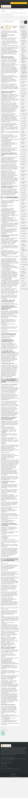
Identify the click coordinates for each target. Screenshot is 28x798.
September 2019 (24, 147)
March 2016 (24, 216)
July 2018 (24, 187)
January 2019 (23, 168)
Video (23, 266)
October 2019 (23, 143)
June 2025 (24, 91)
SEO (22, 252)
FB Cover (24, 235)
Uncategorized (7, 12)
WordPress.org (24, 288)
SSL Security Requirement (24, 259)
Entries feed (24, 282)
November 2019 (24, 139)
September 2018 (24, 182)
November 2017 (24, 211)
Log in (23, 280)
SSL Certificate (24, 255)
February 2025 (23, 96)
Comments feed (24, 286)
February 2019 (23, 164)
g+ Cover (23, 238)
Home (2, 12)
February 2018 (23, 200)
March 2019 (24, 161)
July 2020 (24, 116)
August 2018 (24, 185)
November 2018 (24, 175)
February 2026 (23, 82)
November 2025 (24, 86)
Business (23, 231)
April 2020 (24, 123)
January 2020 (23, 132)
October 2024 (23, 100)
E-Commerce (24, 233)
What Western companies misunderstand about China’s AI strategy (24, 58)
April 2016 (24, 213)
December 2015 (24, 223)
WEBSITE (24, 269)
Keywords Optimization (24, 241)
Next (6, 727)
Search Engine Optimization (24, 249)
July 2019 (24, 151)
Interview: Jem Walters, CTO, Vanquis (24, 42)
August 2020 (24, 113)
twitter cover (24, 262)
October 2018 (23, 179)
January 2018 (23, 203)
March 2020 (24, 125)
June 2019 (24, 154)
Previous (3, 727)
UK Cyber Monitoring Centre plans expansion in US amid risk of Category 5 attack (24, 34)
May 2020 (24, 120)
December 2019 (24, 136)
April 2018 (24, 194)
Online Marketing (24, 245)
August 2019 (24, 149)
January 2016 (23, 219)
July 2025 (24, 88)
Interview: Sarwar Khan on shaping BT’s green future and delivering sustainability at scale (24, 69)
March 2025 (24, 93)
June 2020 (24, 118)
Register (23, 278)
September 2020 (24, 111)
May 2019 (24, 156)
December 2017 (24, 207)
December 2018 (24, 171)
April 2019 (24, 158)
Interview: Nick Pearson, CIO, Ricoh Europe (24, 49)
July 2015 (24, 225)
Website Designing (24, 272)
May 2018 (24, 192)
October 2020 (23, 107)
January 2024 (23, 104)
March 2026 (24, 79)
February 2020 (23, 128)
